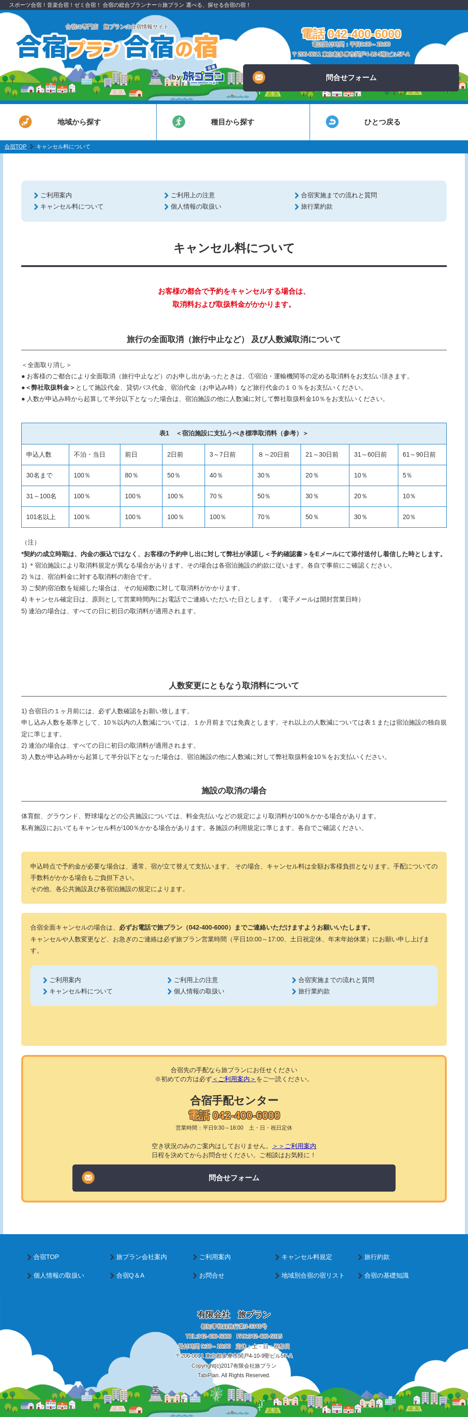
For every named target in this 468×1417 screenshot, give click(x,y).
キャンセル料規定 (307, 1256)
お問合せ (211, 1275)
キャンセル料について (72, 206)
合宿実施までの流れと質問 (339, 195)
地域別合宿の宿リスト (313, 1275)
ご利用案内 (56, 195)
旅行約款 (377, 1256)
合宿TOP (15, 146)
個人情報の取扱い (196, 206)
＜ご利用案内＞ (234, 1079)
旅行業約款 (317, 206)
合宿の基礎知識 (386, 1275)
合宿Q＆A (130, 1275)
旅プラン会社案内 (141, 1256)
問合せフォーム (314, 77)
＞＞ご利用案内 (294, 1146)
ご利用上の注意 (193, 195)
